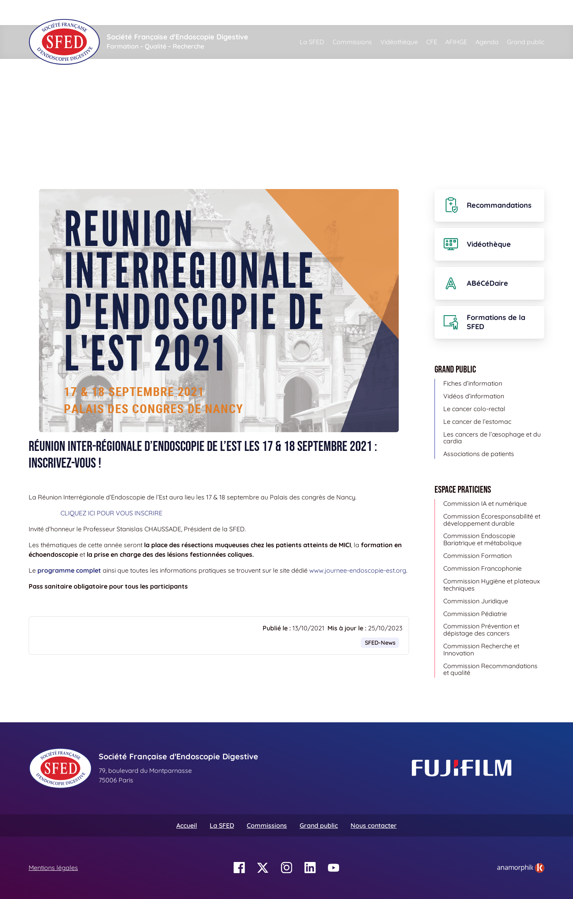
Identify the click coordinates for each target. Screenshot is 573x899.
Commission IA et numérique (485, 503)
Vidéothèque (399, 42)
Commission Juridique (475, 601)
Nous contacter (374, 825)
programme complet (69, 570)
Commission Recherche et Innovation (481, 649)
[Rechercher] (331, 12)
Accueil (41, 95)
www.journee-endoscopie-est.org (357, 570)
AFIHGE (456, 42)
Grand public (525, 42)
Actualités (78, 95)
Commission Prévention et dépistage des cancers (481, 629)
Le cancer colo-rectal (474, 409)
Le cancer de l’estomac (477, 421)
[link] (520, 868)
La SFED (312, 42)
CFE (431, 42)
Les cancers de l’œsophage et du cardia (492, 437)
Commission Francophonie (482, 568)
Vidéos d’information (473, 396)
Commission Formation (477, 556)
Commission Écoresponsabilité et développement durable (491, 519)
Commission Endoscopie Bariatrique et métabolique (482, 539)
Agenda (487, 42)
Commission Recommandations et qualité (490, 669)
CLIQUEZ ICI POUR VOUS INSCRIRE (111, 513)
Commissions (352, 42)
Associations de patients (478, 454)
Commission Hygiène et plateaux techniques (491, 584)
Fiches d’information (472, 383)
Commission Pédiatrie (475, 614)
